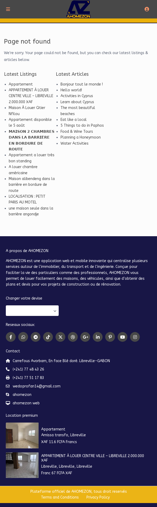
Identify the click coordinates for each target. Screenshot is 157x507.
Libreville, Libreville (58, 466)
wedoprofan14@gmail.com (37, 386)
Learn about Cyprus (77, 102)
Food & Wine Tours (77, 131)
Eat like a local (74, 119)
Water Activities (75, 143)
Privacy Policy (98, 497)
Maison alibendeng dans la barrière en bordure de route (32, 185)
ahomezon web (26, 403)
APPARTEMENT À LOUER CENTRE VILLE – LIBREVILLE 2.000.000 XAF (31, 96)
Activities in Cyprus (77, 96)
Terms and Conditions (60, 497)
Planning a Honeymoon (81, 137)
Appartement (21, 84)
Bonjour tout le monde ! (82, 84)
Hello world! (71, 90)
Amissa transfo (54, 435)
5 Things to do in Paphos (82, 125)
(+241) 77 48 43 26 (28, 369)
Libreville (78, 435)
